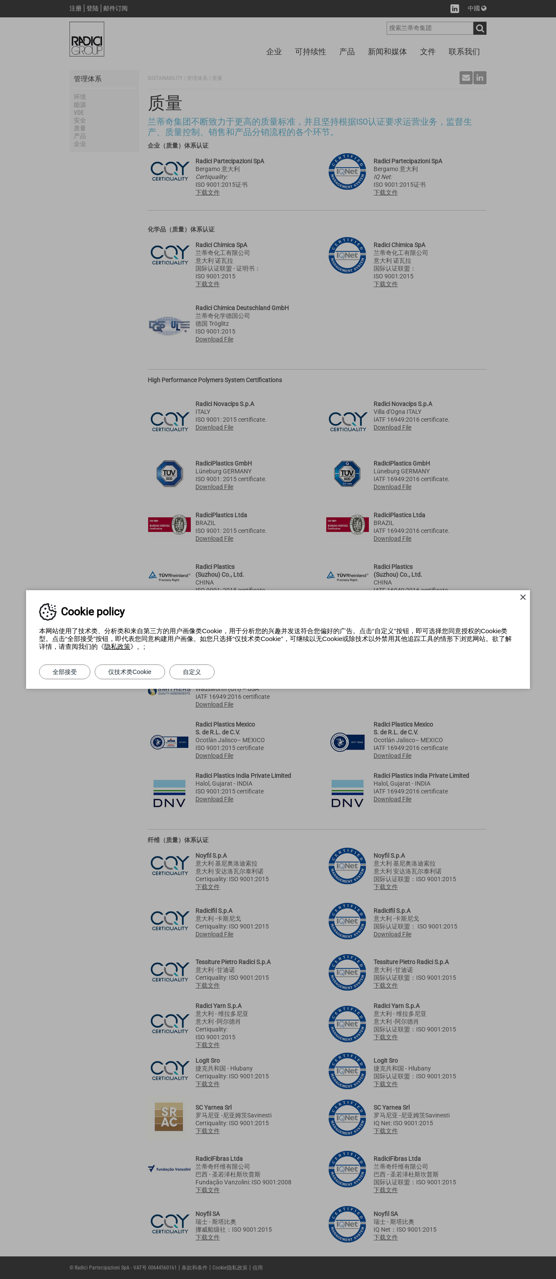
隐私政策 (117, 646)
